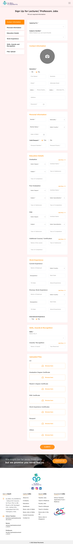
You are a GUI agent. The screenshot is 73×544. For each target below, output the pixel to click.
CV (30, 360)
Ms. (39, 72)
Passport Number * (36, 145)
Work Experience (13, 40)
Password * (34, 104)
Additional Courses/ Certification (40, 238)
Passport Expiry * (55, 145)
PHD (30, 212)
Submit (47, 446)
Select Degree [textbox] (34, 216)
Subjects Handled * (35, 31)
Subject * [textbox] (33, 171)
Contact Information (14, 22)
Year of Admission (55, 171)
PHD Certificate (34, 395)
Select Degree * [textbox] (35, 164)
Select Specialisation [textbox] (55, 224)
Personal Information (14, 28)
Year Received (54, 346)
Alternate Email (54, 83)
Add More (61, 159)
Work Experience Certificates (39, 407)
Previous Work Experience (38, 290)
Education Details (13, 34)
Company (26, 499)
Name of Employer (36, 268)
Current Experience (35, 263)
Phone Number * (41, 89)
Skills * (31, 331)
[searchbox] (30, 26)
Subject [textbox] (33, 224)
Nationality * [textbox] (53, 119)
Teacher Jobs (42, 496)
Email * (33, 83)
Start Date (53, 275)
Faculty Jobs (42, 502)
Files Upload (11, 53)
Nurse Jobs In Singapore (42, 517)
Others (31, 430)
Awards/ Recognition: (36, 342)
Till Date (33, 283)
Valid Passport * (34, 140)
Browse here (47, 377)
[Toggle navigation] (69, 3)
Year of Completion (36, 178)
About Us (26, 496)
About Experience (55, 283)
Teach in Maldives (43, 499)
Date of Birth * (35, 134)
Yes (45, 140)
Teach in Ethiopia (43, 505)
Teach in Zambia (43, 508)
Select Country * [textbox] (54, 127)
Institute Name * (55, 163)
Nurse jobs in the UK (43, 512)
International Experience (37, 316)
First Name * (34, 76)
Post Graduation (34, 185)
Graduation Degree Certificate (39, 372)
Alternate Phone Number (60, 89)
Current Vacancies (28, 514)
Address (33, 97)
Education (26, 502)
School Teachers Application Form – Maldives (60, 498)
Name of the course (36, 242)
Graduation (33, 159)
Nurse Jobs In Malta (29, 511)
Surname (52, 76)
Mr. (33, 72)
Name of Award (35, 346)
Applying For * (33, 23)
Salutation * (33, 69)
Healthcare (26, 505)
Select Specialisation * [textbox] (56, 197)
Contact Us (59, 460)
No (51, 140)
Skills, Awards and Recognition (13, 46)
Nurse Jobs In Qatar (29, 508)
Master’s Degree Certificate (38, 383)
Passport (32, 418)
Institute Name (54, 216)
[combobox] (47, 26)
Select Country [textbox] (54, 268)
